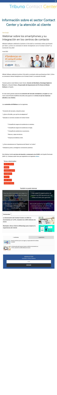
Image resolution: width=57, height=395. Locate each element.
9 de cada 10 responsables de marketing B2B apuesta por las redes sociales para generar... (41, 195)
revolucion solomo (9, 170)
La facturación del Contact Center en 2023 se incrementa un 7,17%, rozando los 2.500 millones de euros (19, 219)
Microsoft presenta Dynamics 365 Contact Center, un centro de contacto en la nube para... (41, 206)
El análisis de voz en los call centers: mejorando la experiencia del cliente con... (15, 206)
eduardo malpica (9, 183)
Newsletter (28, 256)
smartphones (8, 173)
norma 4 (6, 176)
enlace (37, 156)
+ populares (41, 237)
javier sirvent (7, 180)
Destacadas (6, 214)
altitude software (8, 164)
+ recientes (16, 237)
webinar (6, 167)
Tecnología (5, 32)
